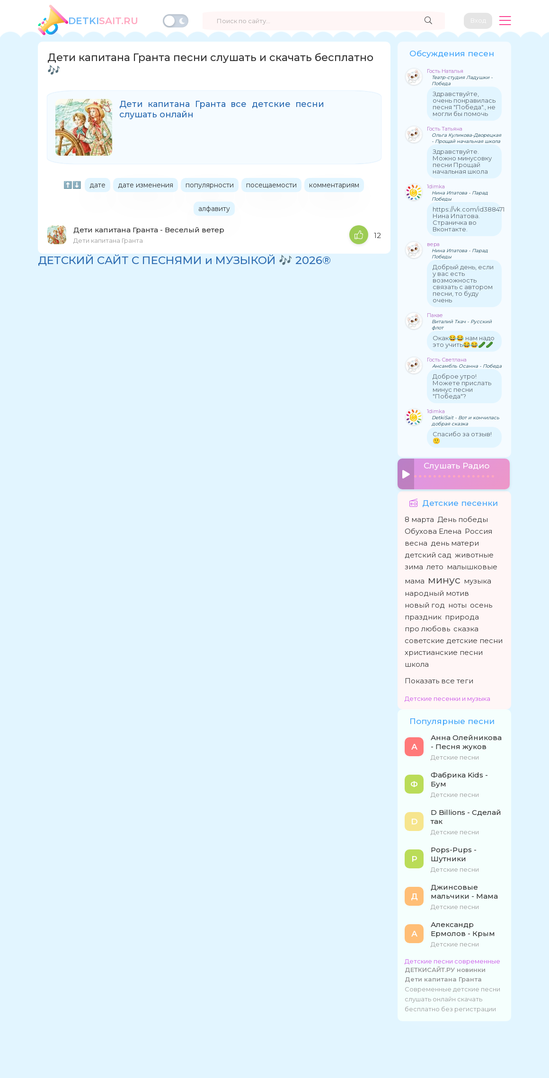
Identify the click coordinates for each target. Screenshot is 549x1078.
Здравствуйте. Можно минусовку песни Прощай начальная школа (462, 161)
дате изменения (145, 185)
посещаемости (271, 185)
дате (97, 185)
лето (434, 563)
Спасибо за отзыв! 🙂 (462, 437)
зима (414, 563)
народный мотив (437, 589)
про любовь (427, 625)
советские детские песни (454, 637)
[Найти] (423, 20)
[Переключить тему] (175, 20)
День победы (462, 516)
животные (474, 551)
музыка (477, 577)
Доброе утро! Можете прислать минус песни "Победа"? (462, 386)
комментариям (334, 185)
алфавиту (214, 208)
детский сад (428, 551)
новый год (425, 601)
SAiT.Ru (103, 21)
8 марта (419, 516)
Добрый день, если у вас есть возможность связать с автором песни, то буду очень (463, 283)
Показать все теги (439, 677)
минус (444, 577)
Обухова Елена (433, 527)
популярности (210, 185)
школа (417, 660)
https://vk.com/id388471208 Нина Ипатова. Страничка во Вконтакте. (474, 219)
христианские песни (444, 649)
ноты (457, 601)
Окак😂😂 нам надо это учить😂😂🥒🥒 (464, 341)
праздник (423, 613)
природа (462, 613)
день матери (455, 539)
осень (481, 601)
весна (416, 539)
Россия (478, 527)
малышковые (472, 563)
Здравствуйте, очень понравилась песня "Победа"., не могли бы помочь (464, 103)
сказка (465, 625)
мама (415, 577)
